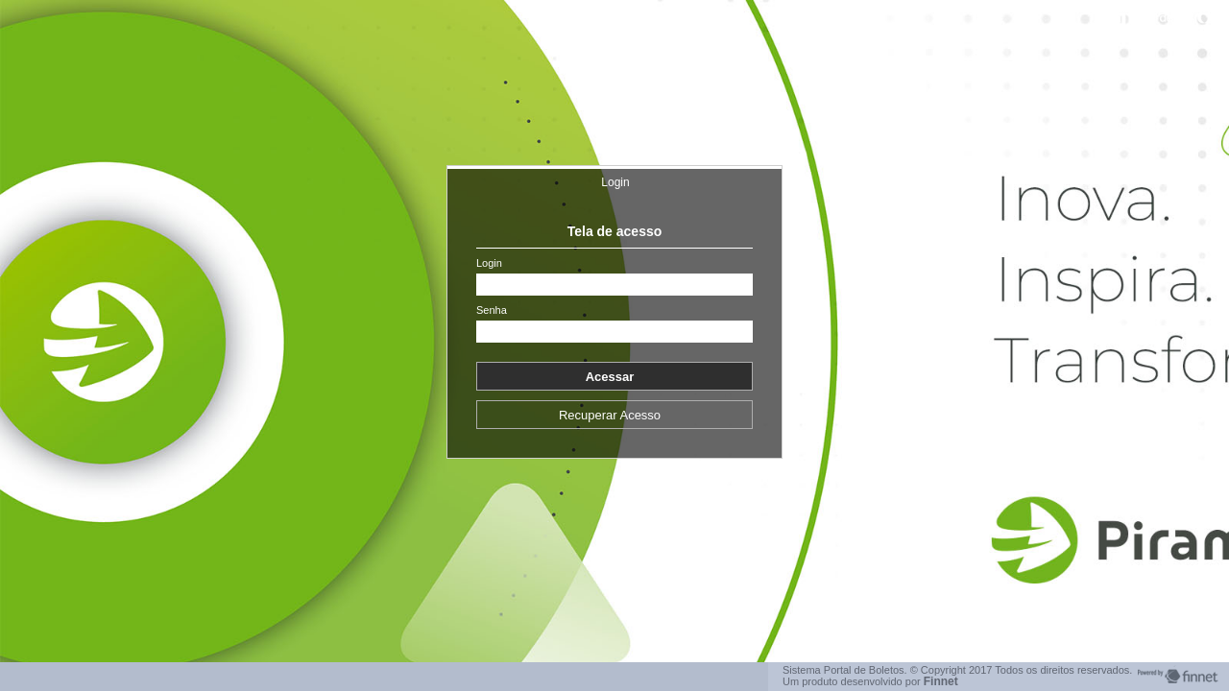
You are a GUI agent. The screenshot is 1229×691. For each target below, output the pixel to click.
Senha (491, 310)
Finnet (941, 681)
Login (615, 182)
